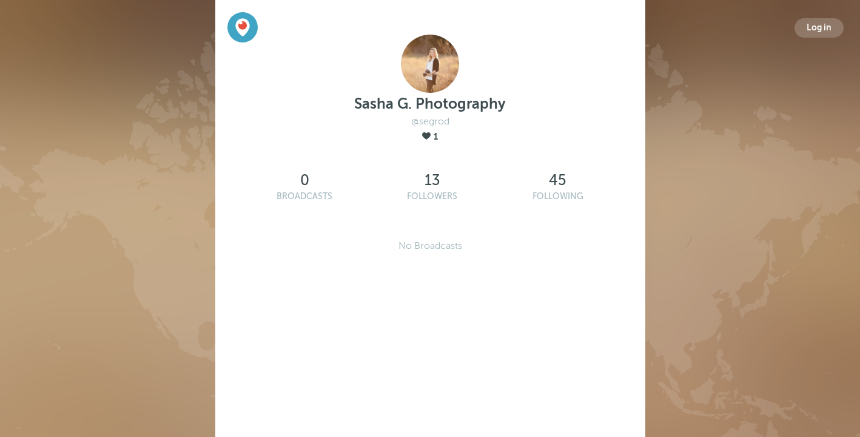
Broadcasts (304, 196)
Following (557, 196)
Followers (432, 196)
